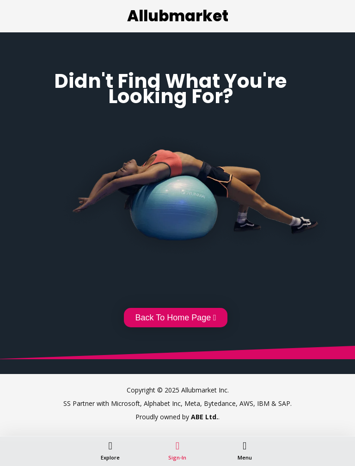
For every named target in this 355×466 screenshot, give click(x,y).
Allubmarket (177, 16)
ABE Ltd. (204, 416)
